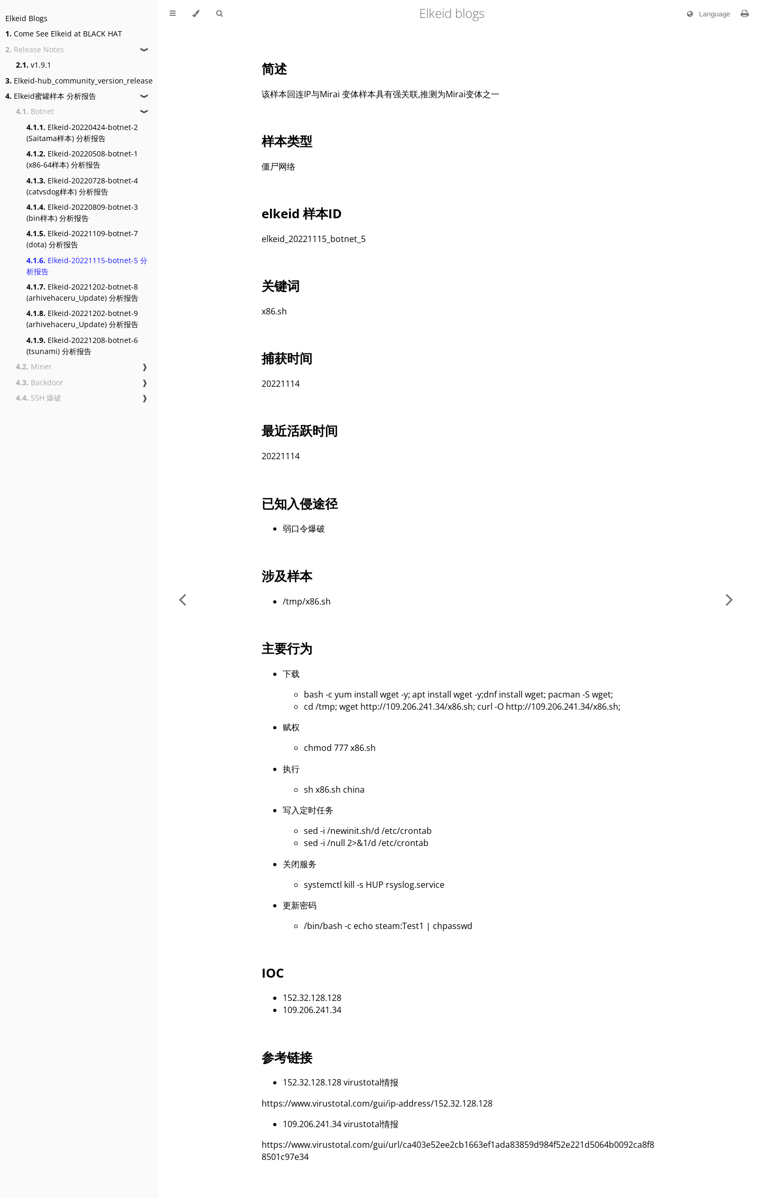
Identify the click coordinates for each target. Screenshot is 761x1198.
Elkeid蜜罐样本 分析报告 (50, 96)
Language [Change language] (706, 14)
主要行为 (287, 648)
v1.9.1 (33, 65)
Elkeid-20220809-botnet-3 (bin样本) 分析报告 (82, 212)
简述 (274, 68)
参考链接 (287, 1057)
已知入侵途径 (300, 503)
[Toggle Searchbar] (219, 13)
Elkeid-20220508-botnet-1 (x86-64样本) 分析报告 (82, 159)
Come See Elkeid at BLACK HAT (63, 34)
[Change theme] (196, 13)
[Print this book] (745, 13)
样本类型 (287, 141)
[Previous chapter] (182, 599)
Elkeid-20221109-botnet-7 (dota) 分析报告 (82, 238)
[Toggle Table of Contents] (172, 13)
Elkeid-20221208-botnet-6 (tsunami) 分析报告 (82, 345)
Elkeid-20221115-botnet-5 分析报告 (86, 265)
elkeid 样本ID (302, 213)
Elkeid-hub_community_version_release (79, 81)
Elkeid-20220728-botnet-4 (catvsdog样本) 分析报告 (82, 186)
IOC (273, 972)
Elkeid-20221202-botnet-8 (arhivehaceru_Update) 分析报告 (82, 292)
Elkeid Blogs (26, 18)
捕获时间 (287, 358)
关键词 (281, 285)
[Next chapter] (729, 599)
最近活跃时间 (300, 430)
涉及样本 (287, 575)
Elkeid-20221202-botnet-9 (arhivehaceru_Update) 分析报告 (82, 318)
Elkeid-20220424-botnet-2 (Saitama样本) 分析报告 (82, 132)
